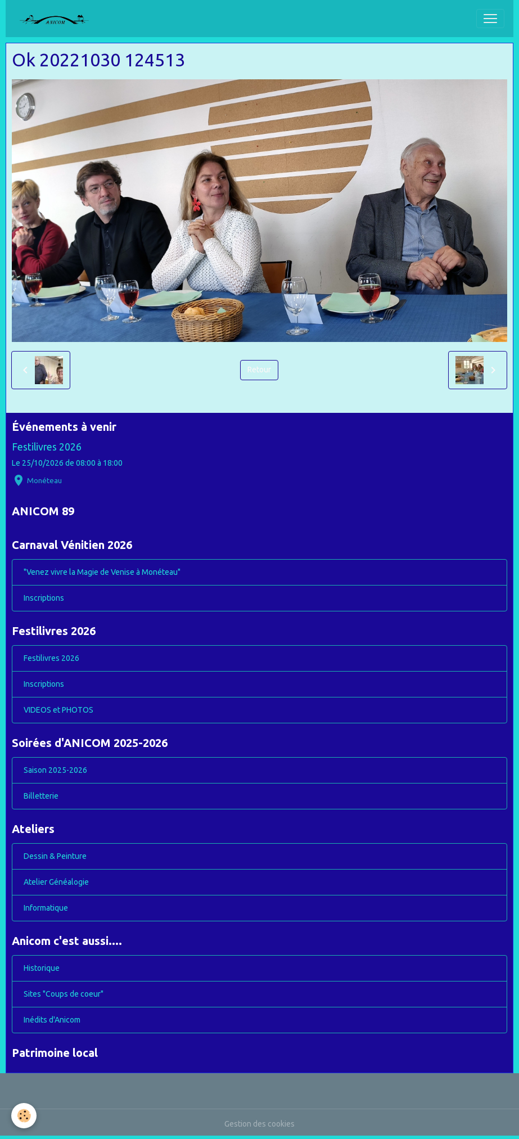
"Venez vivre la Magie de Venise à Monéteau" (102, 572)
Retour (259, 369)
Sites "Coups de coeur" (63, 993)
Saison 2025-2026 (55, 770)
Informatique (46, 907)
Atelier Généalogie (56, 881)
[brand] (58, 18)
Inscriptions (44, 597)
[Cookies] (24, 1115)
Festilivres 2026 (47, 447)
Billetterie (41, 795)
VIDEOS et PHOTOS (58, 709)
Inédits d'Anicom (52, 1019)
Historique (42, 968)
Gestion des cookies (259, 1123)
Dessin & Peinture (55, 856)
